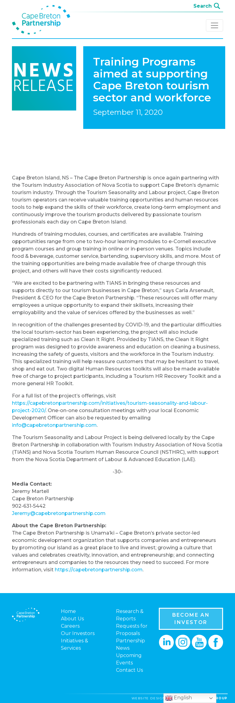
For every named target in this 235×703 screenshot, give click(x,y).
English (178, 698)
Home (68, 611)
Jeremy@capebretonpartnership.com (59, 513)
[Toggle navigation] (214, 25)
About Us (72, 619)
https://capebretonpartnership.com (99, 570)
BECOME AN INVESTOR (191, 618)
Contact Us (129, 670)
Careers (70, 626)
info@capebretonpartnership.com (54, 425)
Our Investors (78, 633)
